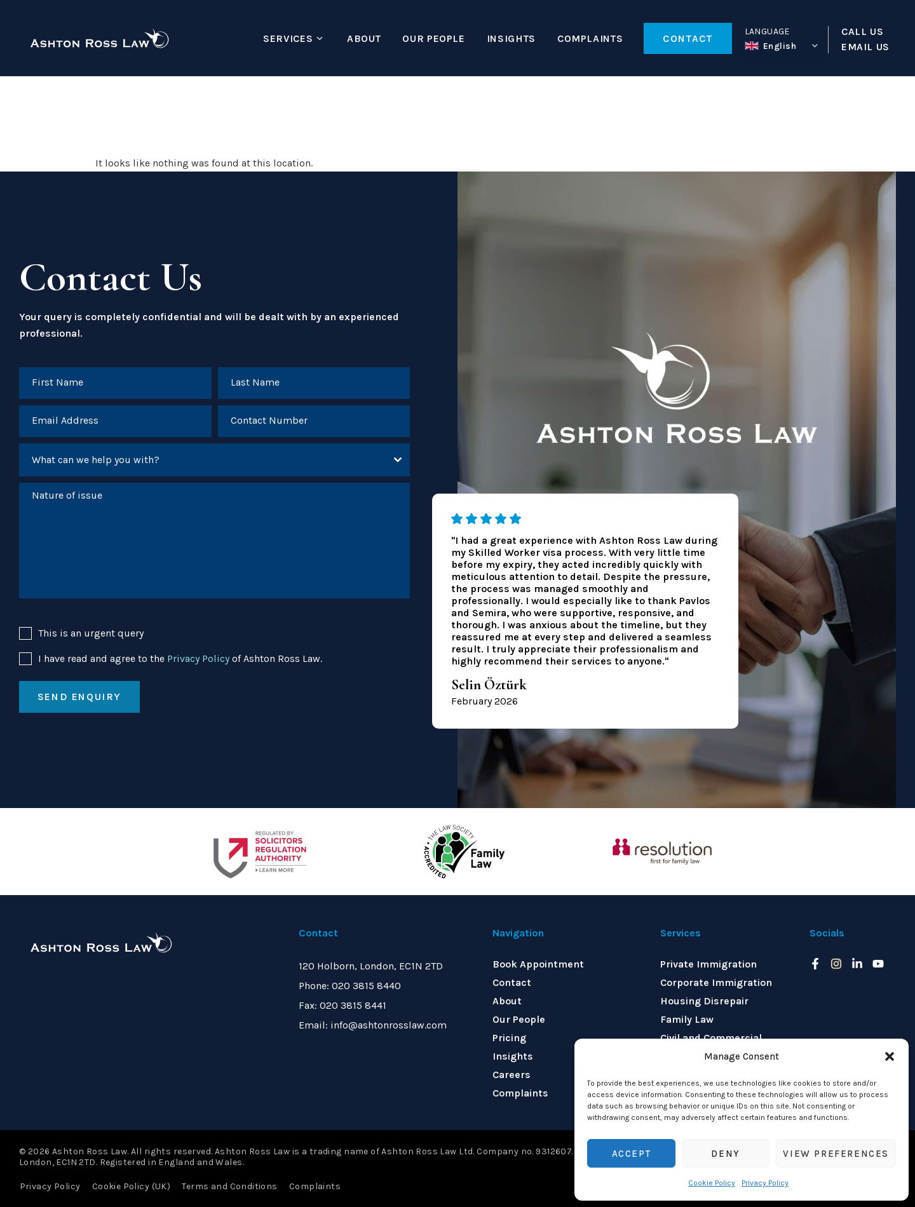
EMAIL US (865, 47)
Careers (511, 1075)
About (364, 38)
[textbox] (202, 460)
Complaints (590, 38)
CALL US (862, 31)
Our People (433, 38)
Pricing (509, 1038)
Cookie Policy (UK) (131, 1185)
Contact (511, 982)
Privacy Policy (765, 1182)
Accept (631, 1153)
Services (288, 38)
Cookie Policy (711, 1182)
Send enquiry (79, 698)
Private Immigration (708, 964)
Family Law (687, 1019)
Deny (725, 1153)
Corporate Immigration (716, 982)
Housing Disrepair (704, 1001)
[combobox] (214, 460)
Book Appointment (538, 964)
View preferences (836, 1153)
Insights (511, 38)
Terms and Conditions (228, 1185)
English (771, 46)
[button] (889, 1056)
